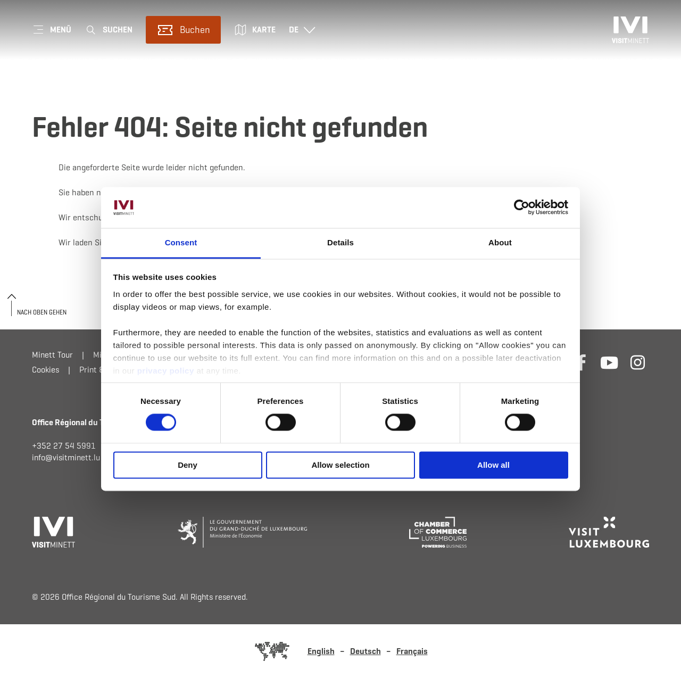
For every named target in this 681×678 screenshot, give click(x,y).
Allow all (493, 464)
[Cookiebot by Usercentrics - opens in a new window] (521, 208)
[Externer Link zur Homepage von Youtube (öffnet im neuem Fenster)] (609, 362)
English (321, 651)
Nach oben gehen (42, 312)
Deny (187, 464)
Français (412, 651)
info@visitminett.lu (66, 457)
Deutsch (365, 651)
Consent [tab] (181, 242)
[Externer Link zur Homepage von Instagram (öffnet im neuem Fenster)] (637, 362)
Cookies (45, 370)
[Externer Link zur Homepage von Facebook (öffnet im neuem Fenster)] (581, 362)
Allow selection (340, 464)
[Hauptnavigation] (51, 30)
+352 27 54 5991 (64, 446)
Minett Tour (52, 355)
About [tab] (500, 242)
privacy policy (167, 370)
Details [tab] (340, 242)
